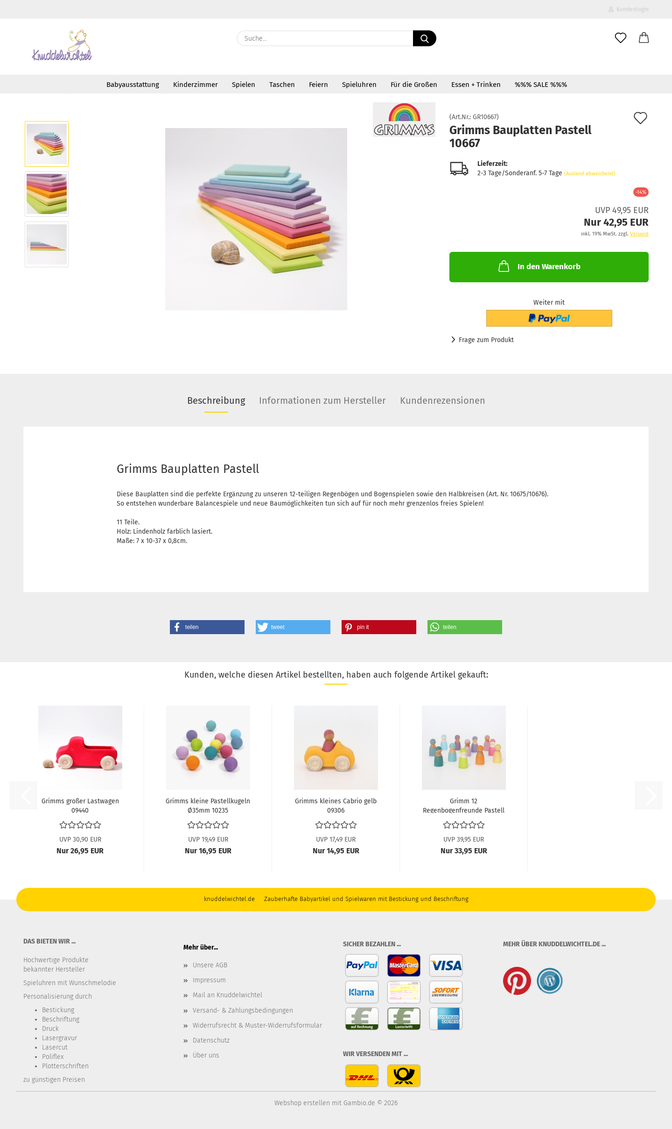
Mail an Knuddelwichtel (227, 995)
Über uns (206, 1055)
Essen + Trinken (476, 84)
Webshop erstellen (302, 1103)
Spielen (243, 84)
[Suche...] (424, 38)
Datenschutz (211, 1040)
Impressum (209, 980)
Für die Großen (414, 84)
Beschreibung (216, 400)
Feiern (318, 84)
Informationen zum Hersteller (322, 400)
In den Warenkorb (539, 265)
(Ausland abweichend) (590, 174)
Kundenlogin (629, 9)
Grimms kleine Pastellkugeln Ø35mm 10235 (208, 805)
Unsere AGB (210, 965)
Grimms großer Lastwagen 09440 (80, 805)
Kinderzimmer (195, 84)
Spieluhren (359, 84)
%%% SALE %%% (541, 84)
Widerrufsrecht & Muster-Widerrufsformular (257, 1025)
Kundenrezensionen (442, 400)
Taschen (282, 84)
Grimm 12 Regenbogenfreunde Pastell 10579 (463, 805)
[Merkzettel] (620, 38)
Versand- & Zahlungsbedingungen (243, 1011)
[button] (644, 38)
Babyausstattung (132, 84)
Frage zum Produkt (486, 340)
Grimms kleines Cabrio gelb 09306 (336, 805)
